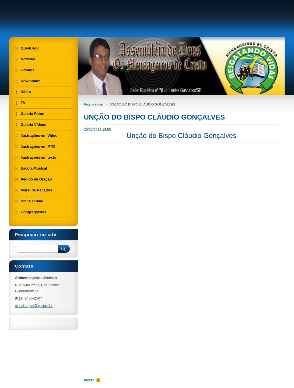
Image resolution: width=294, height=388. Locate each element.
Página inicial (93, 104)
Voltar (89, 380)
